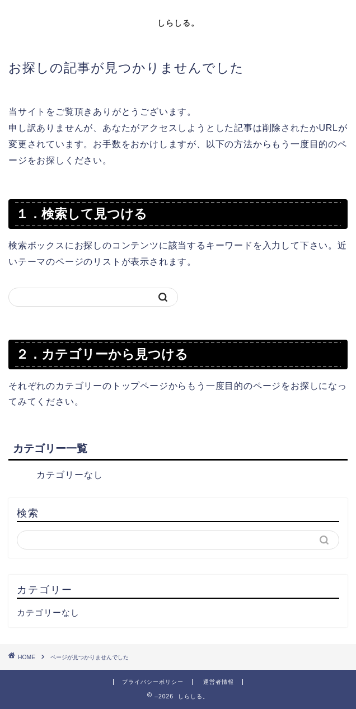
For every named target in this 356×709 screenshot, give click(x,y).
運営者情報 (218, 682)
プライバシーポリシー (153, 682)
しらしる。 (178, 22)
